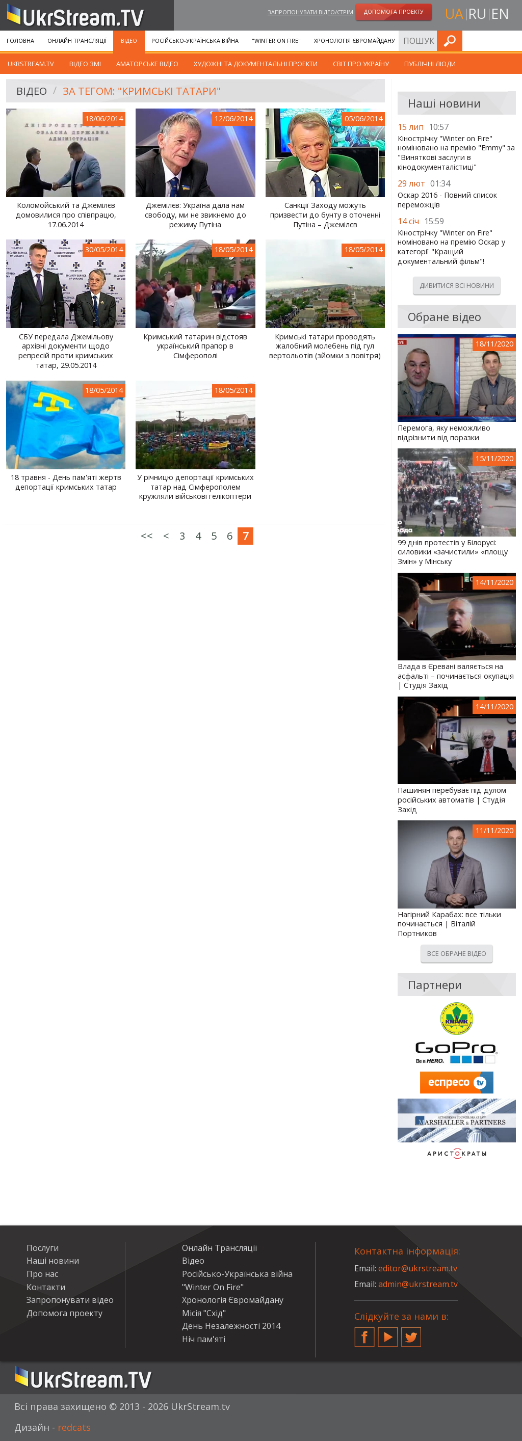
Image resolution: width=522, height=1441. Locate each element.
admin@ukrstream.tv (418, 1284)
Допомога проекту (64, 1313)
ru (477, 13)
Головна (20, 40)
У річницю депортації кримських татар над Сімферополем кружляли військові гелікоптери (195, 487)
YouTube (388, 1333)
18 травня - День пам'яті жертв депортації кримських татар (66, 482)
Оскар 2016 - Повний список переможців (447, 200)
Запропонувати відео (70, 1299)
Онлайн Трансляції (77, 40)
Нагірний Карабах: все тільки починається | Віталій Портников (449, 924)
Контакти (46, 1287)
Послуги (421, 40)
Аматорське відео (147, 63)
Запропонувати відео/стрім (310, 12)
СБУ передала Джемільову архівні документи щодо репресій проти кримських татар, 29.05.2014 (65, 351)
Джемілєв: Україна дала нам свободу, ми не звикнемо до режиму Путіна (195, 215)
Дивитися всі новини (457, 285)
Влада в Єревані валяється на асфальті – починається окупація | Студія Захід (456, 676)
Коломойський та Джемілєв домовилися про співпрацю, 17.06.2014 (66, 215)
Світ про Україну (361, 63)
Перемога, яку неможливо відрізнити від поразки (444, 432)
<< (147, 536)
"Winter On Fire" (276, 40)
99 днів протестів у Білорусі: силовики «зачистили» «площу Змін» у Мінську (453, 552)
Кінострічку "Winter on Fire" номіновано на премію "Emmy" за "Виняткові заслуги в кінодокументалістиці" (456, 153)
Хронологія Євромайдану (354, 40)
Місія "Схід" (204, 1313)
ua (454, 13)
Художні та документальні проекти (256, 63)
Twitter (411, 1333)
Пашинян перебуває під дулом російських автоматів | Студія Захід (452, 800)
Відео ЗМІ (85, 63)
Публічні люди (430, 63)
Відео (129, 40)
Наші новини (53, 1260)
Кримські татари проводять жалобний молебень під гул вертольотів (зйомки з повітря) (325, 346)
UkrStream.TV (31, 63)
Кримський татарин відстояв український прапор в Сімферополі (195, 346)
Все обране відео (456, 953)
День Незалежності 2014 (231, 1325)
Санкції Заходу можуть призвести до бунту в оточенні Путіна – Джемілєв (325, 215)
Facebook (364, 1333)
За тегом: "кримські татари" (141, 91)
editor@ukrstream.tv (417, 1268)
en (500, 13)
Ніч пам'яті (203, 1339)
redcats (74, 1427)
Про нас (42, 1273)
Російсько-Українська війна (195, 40)
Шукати (511, 40)
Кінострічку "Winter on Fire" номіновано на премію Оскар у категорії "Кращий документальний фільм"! (451, 247)
